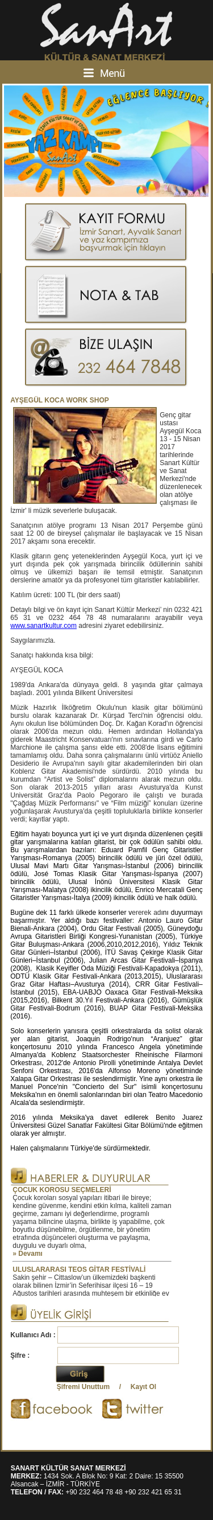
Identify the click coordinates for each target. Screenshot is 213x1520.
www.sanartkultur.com (43, 626)
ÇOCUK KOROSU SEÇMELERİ (61, 1190)
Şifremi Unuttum (83, 1387)
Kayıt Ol (143, 1387)
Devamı (30, 1254)
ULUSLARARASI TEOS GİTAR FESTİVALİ (78, 1269)
